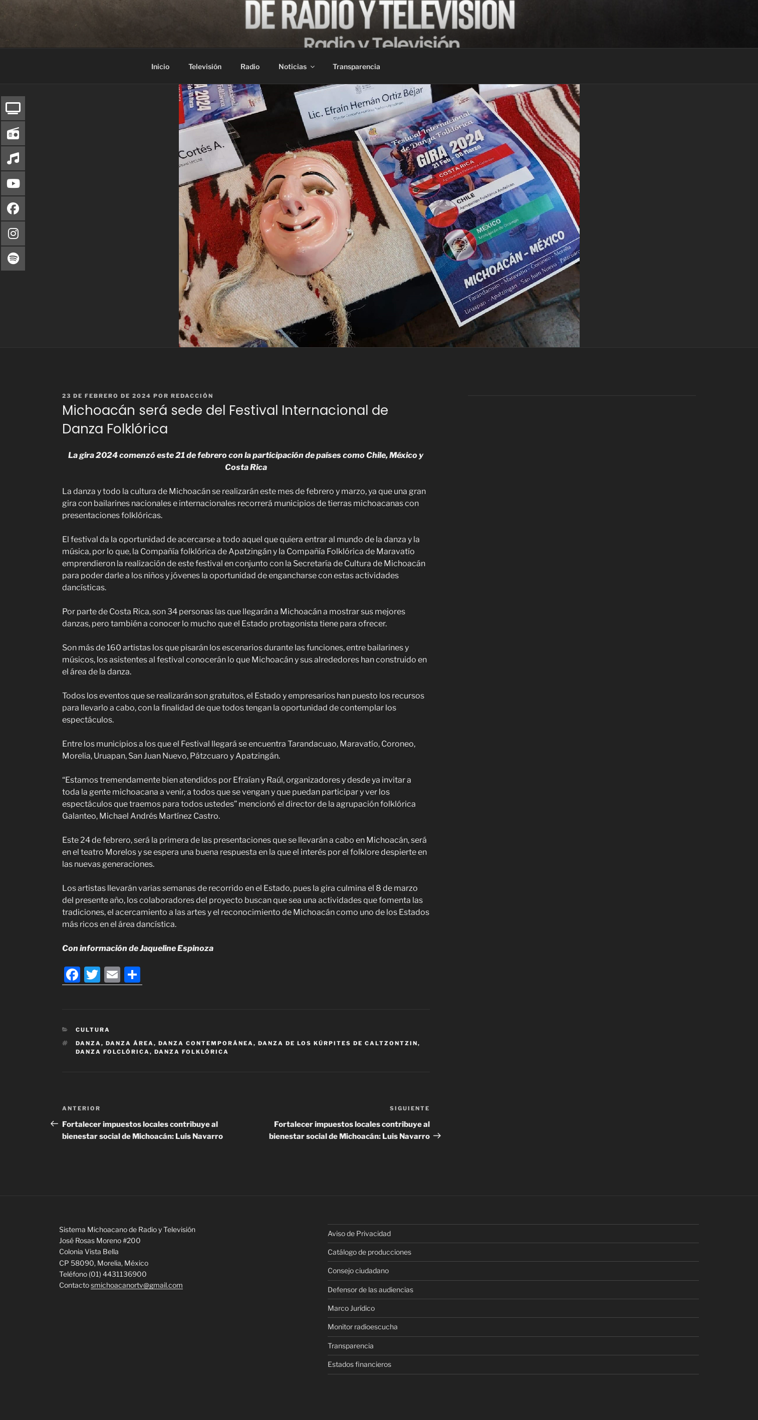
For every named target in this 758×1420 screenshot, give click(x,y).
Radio (250, 66)
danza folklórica (191, 1051)
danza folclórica (113, 1051)
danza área (130, 1043)
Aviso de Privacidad (359, 1233)
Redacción (192, 395)
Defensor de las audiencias (370, 1289)
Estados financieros (359, 1364)
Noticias (297, 66)
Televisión (204, 66)
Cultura (93, 1029)
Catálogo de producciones (369, 1252)
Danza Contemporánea (206, 1043)
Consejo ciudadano (358, 1270)
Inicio (160, 66)
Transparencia (356, 66)
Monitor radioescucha (363, 1326)
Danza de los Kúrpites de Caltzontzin (338, 1043)
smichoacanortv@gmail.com (137, 1285)
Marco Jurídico (351, 1308)
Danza (88, 1043)
